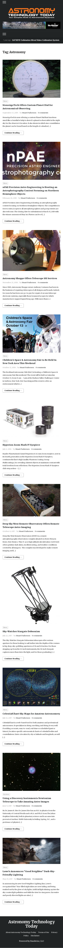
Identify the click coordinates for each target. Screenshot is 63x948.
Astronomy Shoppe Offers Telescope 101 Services (30, 278)
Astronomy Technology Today (31, 924)
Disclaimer (35, 936)
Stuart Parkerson (29, 113)
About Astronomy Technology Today (21, 932)
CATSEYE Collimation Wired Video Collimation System (35, 40)
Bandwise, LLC (37, 941)
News (5, 101)
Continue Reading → (13, 133)
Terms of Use (43, 932)
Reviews (6, 794)
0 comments (43, 113)
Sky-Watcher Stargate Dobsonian (21, 631)
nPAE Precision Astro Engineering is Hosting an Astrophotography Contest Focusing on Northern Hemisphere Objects (31, 190)
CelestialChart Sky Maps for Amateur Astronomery (31, 713)
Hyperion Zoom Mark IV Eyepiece (21, 445)
